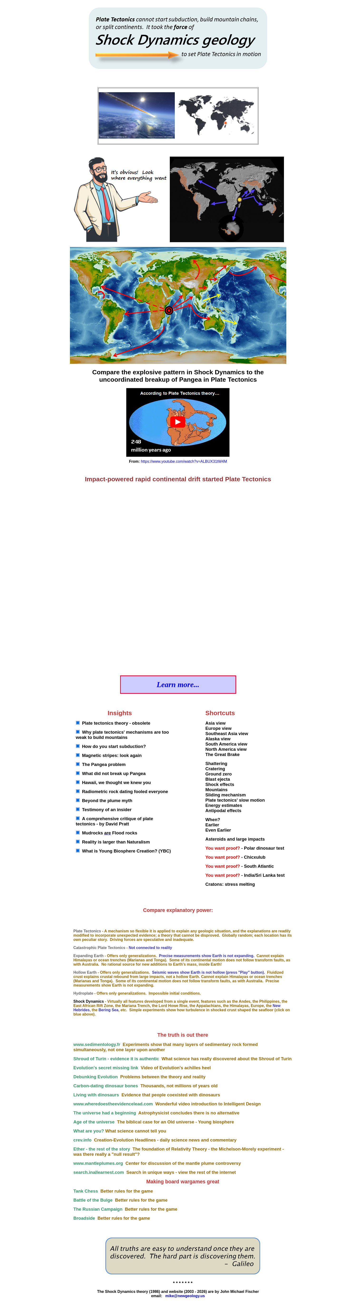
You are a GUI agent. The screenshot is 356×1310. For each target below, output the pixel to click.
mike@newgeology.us (185, 1296)
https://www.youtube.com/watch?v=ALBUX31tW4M (184, 461)
